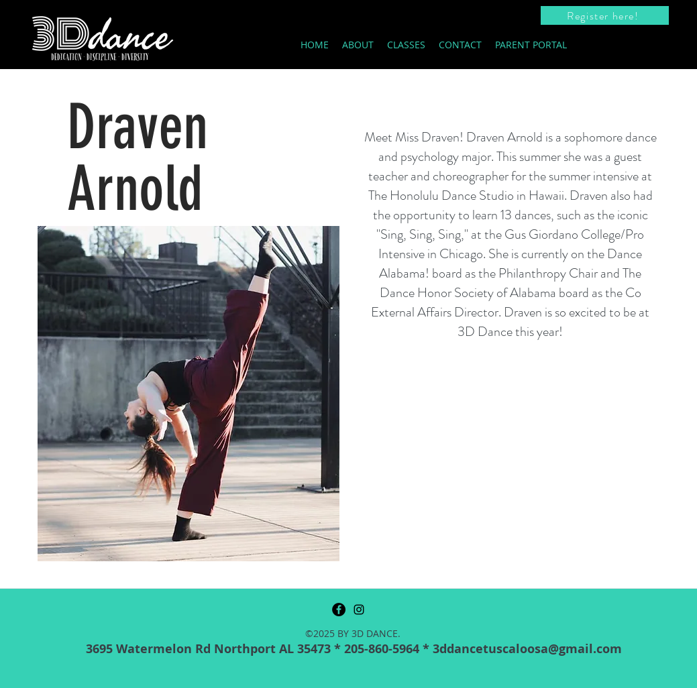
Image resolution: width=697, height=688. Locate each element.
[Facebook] (338, 609)
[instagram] (359, 609)
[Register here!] (605, 15)
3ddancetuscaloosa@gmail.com (527, 648)
